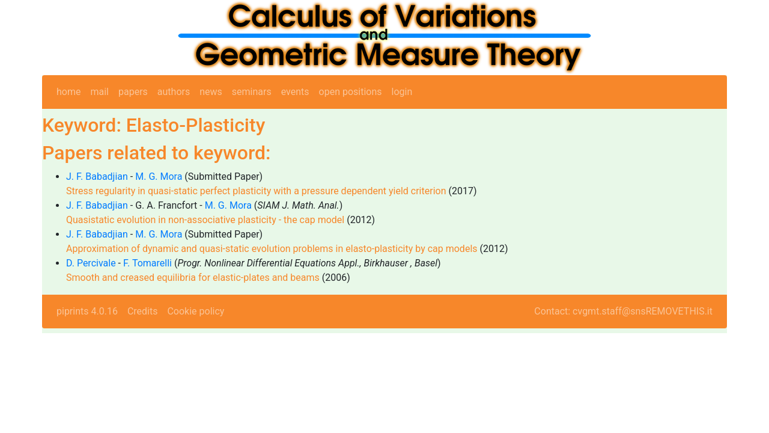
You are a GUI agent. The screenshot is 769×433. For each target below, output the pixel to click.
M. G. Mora (158, 176)
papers (133, 91)
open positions (350, 91)
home (68, 91)
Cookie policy (195, 311)
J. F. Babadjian (97, 176)
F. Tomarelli (147, 263)
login (402, 91)
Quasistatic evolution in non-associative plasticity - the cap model (205, 220)
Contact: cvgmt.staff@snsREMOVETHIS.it (623, 311)
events (295, 91)
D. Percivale (91, 263)
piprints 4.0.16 (87, 311)
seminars (252, 91)
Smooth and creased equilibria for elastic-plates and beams (193, 277)
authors (173, 91)
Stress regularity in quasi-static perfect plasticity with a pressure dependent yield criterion (256, 191)
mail (99, 91)
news (210, 91)
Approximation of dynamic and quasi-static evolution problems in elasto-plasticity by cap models (272, 248)
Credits (142, 311)
